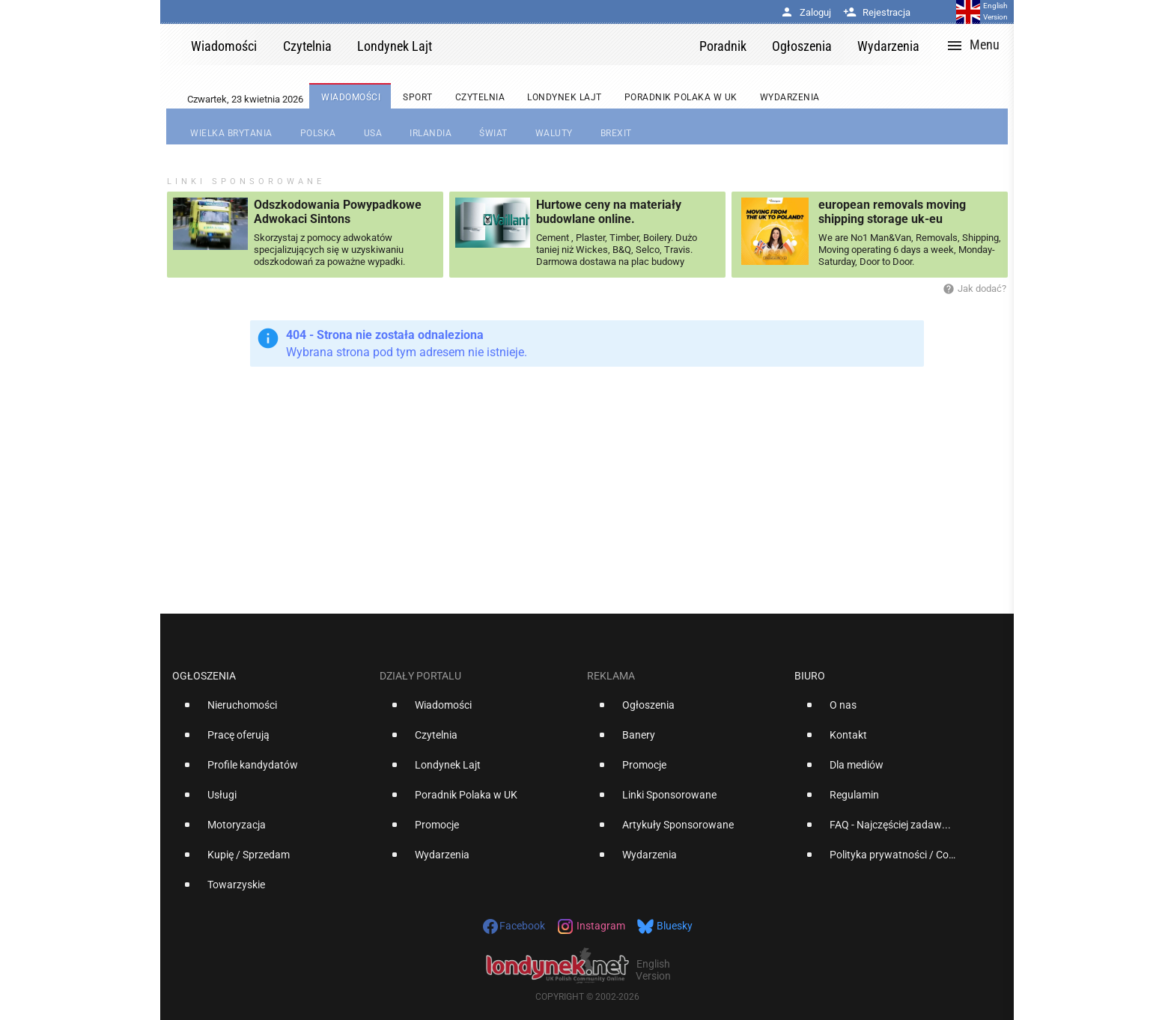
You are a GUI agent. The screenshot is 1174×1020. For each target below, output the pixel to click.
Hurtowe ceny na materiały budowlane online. (608, 212)
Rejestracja (876, 12)
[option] (270, 711)
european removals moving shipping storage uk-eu (892, 212)
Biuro (809, 676)
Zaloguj (805, 12)
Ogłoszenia (204, 676)
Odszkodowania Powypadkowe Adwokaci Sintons (338, 212)
